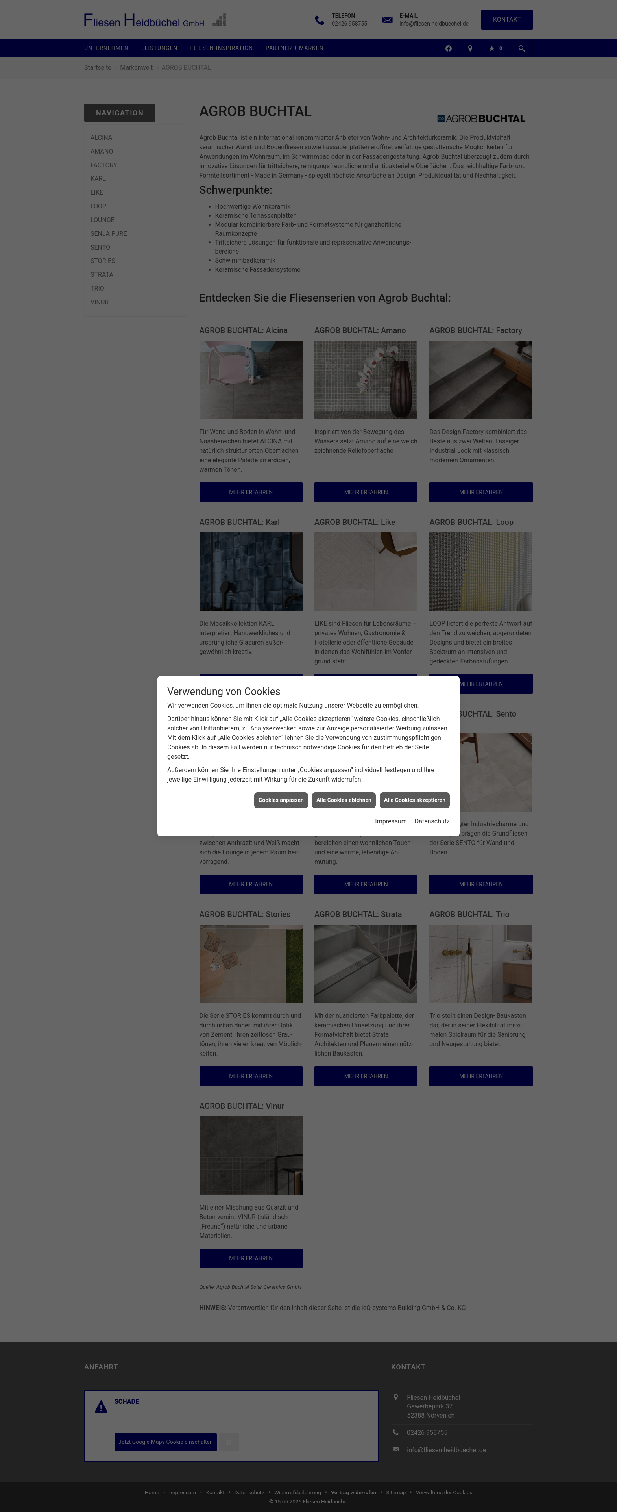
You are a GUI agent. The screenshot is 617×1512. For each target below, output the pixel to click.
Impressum (391, 819)
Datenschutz (432, 819)
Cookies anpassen (281, 798)
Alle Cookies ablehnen (343, 798)
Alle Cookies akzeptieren (414, 798)
